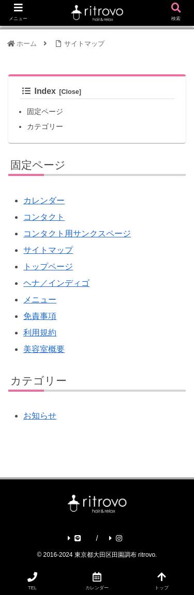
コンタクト (44, 217)
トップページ (48, 266)
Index (39, 91)
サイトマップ (48, 250)
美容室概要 (44, 349)
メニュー (39, 299)
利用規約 (39, 332)
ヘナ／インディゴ (56, 283)
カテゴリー (45, 126)
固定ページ (45, 111)
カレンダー (44, 200)
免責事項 (39, 316)
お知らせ (39, 415)
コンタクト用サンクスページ (77, 233)
